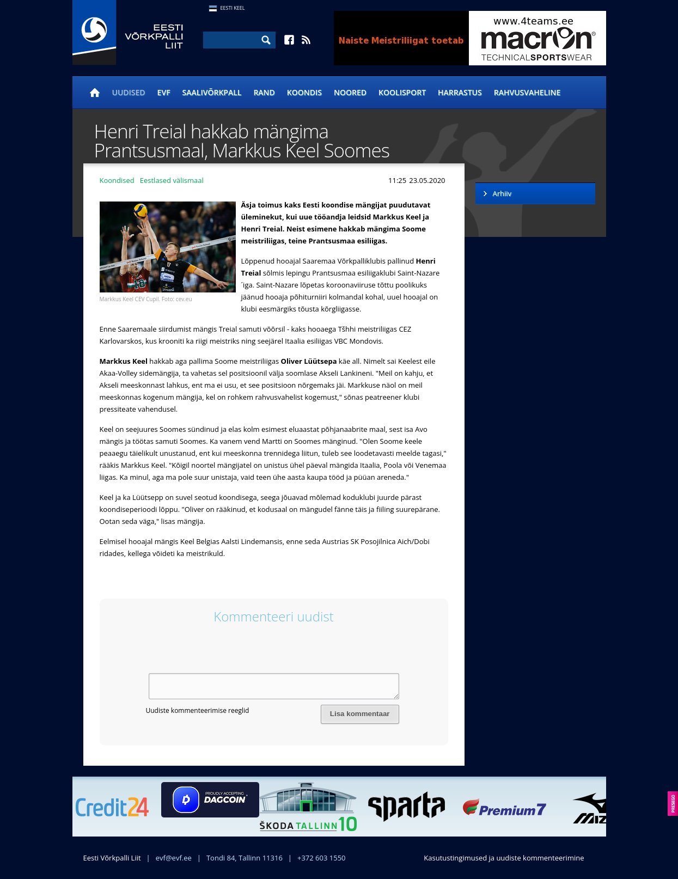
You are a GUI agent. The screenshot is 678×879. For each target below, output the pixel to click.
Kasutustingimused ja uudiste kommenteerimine (504, 858)
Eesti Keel (233, 7)
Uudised (128, 92)
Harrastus (460, 92)
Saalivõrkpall (212, 92)
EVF (163, 92)
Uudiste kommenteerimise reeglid (197, 710)
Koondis (304, 92)
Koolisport (402, 92)
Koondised (117, 180)
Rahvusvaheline (527, 92)
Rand (263, 92)
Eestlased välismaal (172, 180)
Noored (350, 92)
